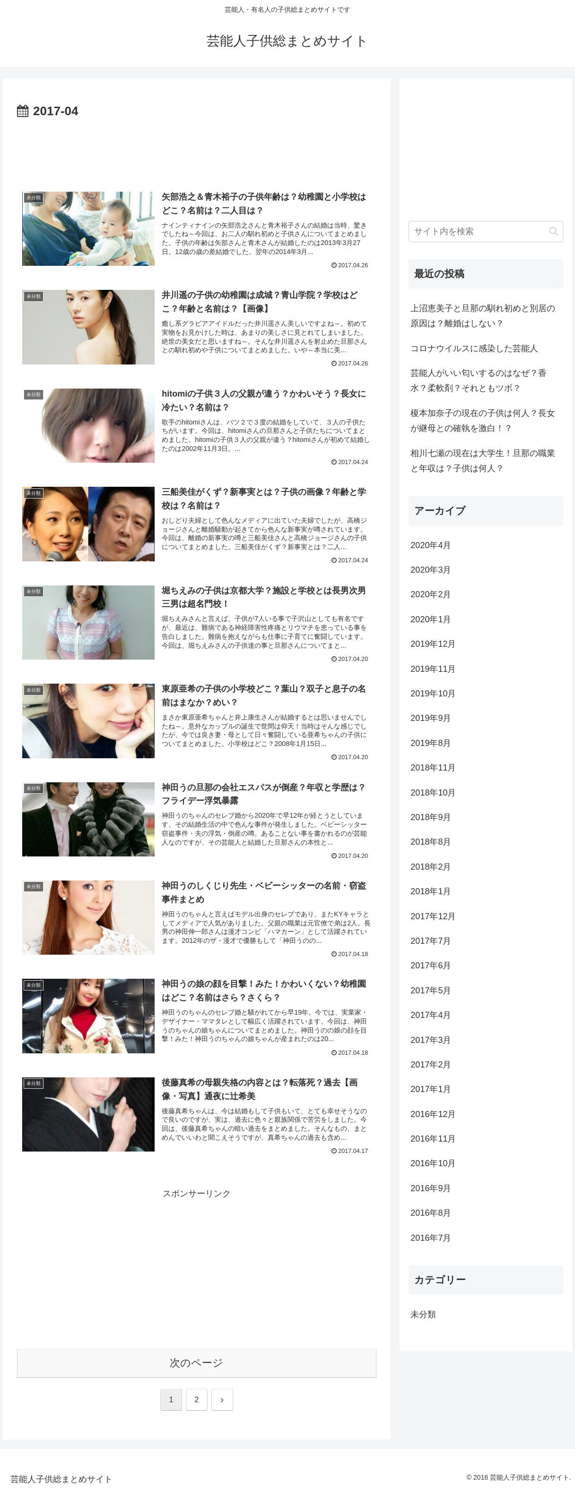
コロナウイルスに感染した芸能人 (474, 348)
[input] (486, 231)
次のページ (196, 1363)
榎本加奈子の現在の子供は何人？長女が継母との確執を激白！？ (482, 420)
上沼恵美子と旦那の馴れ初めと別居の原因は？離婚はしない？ (482, 316)
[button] (553, 231)
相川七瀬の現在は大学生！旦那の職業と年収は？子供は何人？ (482, 461)
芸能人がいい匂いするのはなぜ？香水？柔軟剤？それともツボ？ (478, 380)
